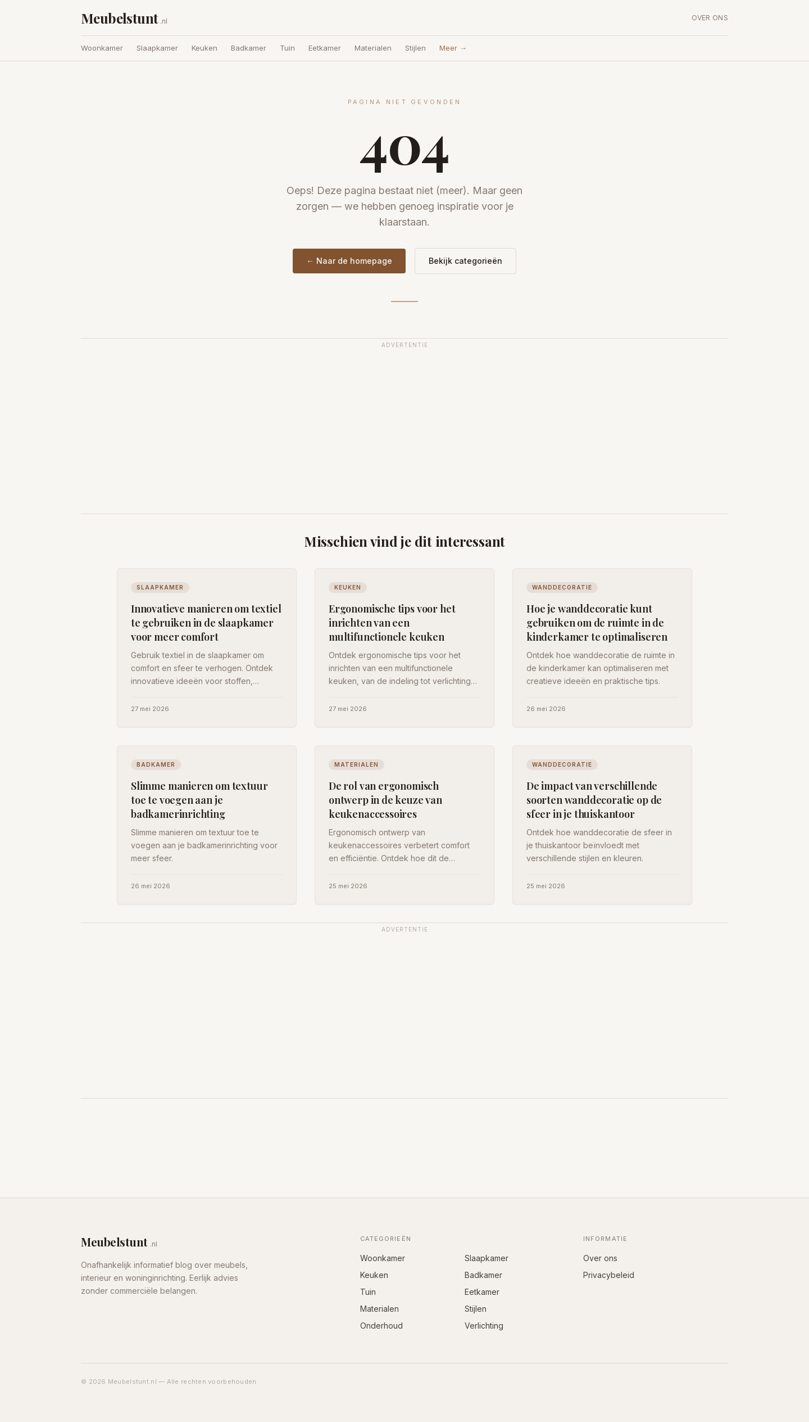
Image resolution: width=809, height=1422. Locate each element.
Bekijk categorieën (465, 261)
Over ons (710, 18)
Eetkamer (324, 47)
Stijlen (415, 47)
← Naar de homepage (349, 261)
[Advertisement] (404, 432)
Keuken (204, 47)
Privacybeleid (608, 1275)
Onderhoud (381, 1325)
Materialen (373, 47)
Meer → (453, 47)
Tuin (287, 47)
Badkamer (248, 47)
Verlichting (484, 1325)
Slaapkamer (157, 47)
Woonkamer (102, 47)
